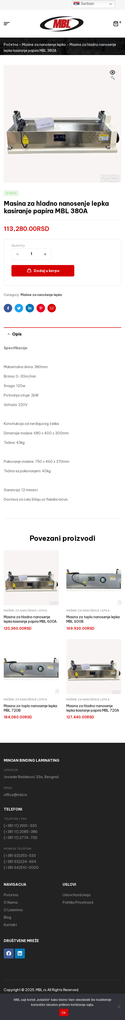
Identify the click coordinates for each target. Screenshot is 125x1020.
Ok (64, 1013)
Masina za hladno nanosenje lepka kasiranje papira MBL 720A (92, 708)
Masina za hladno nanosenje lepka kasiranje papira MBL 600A (30, 619)
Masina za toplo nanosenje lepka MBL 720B (30, 708)
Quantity (18, 245)
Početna (11, 44)
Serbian (84, 4)
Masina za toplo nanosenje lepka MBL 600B (93, 619)
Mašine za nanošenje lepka (44, 44)
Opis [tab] (17, 334)
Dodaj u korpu (46, 271)
